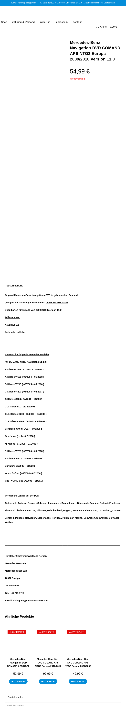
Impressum (61, 22)
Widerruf (45, 22)
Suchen (113, 525)
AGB (44, 702)
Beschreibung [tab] (15, 96)
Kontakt (77, 22)
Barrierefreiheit (89, 702)
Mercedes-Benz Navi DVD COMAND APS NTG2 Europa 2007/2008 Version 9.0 (78, 474)
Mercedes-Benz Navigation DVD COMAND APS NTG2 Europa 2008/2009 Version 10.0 (18, 476)
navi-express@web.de (24, 596)
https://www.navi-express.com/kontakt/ (32, 606)
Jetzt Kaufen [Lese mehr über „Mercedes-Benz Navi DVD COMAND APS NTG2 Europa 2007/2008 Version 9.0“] (78, 492)
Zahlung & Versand (23, 22)
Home (8, 631)
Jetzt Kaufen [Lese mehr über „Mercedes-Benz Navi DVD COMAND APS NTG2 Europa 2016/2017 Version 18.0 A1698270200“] (48, 492)
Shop (7, 634)
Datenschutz (53, 702)
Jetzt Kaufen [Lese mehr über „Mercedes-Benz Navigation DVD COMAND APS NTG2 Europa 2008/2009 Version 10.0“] (18, 492)
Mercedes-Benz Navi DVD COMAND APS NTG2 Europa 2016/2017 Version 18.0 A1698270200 (48, 476)
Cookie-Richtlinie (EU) (71, 702)
